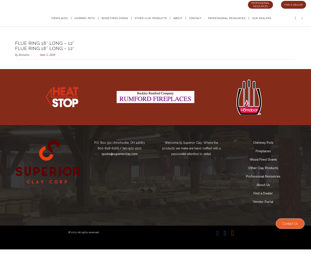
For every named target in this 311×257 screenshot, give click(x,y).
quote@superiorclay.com (120, 154)
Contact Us (290, 223)
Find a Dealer (263, 193)
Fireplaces (263, 151)
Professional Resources (263, 176)
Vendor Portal (263, 202)
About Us (263, 185)
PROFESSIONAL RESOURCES (260, 5)
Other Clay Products (263, 168)
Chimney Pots (263, 142)
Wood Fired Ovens (263, 159)
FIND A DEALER (293, 4)
